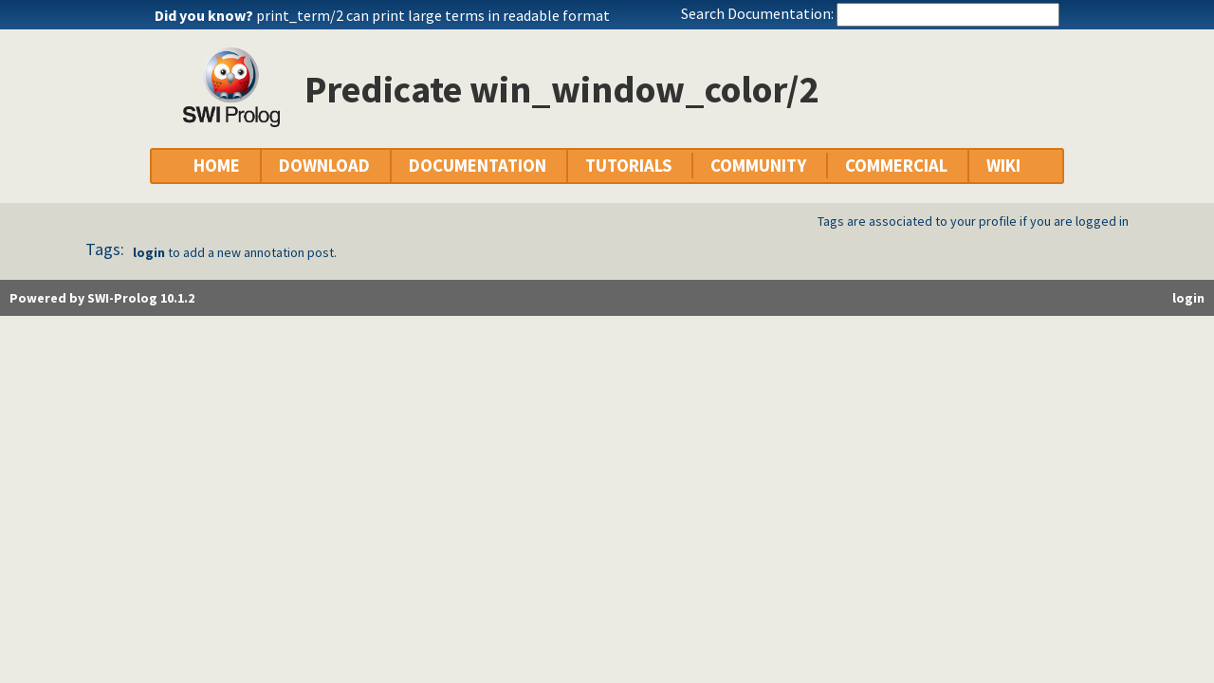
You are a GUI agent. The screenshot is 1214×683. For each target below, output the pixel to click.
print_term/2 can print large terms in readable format (433, 15)
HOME (216, 165)
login (149, 252)
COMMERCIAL (896, 165)
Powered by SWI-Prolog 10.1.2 (101, 297)
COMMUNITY (758, 165)
